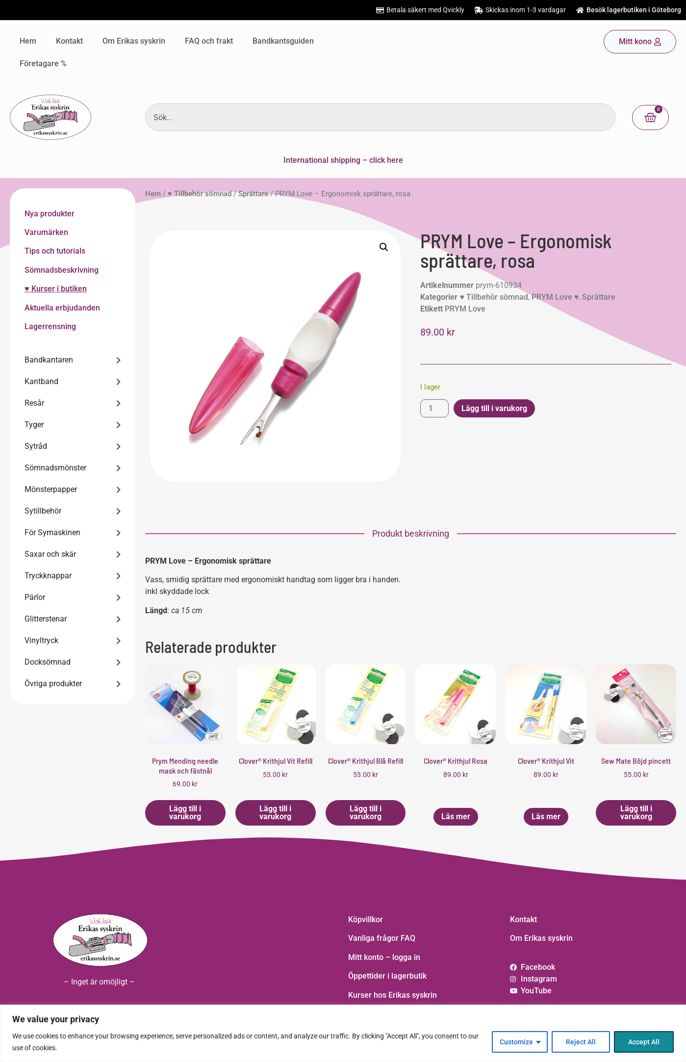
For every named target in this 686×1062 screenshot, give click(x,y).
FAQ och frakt (209, 41)
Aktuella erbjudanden (62, 307)
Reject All (581, 1042)
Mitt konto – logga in (384, 957)
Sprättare (253, 193)
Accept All (644, 1042)
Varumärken (46, 232)
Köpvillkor (365, 919)
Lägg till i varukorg (494, 408)
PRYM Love (465, 308)
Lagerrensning (50, 326)
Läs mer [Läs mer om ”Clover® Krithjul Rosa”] (455, 816)
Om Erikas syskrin (133, 41)
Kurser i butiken (58, 288)
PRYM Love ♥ (555, 297)
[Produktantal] (434, 408)
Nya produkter (50, 213)
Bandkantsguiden (283, 41)
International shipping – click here (343, 160)
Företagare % (43, 63)
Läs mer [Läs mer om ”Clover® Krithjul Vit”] (546, 816)
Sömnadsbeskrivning (62, 270)
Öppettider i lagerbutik (387, 976)
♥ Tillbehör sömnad (199, 193)
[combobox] (380, 117)
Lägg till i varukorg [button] (185, 812)
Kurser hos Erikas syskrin (392, 995)
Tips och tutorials (55, 251)
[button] (384, 247)
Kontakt (69, 41)
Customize (516, 1042)
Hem (28, 41)
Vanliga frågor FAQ (381, 938)
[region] (343, 1033)
